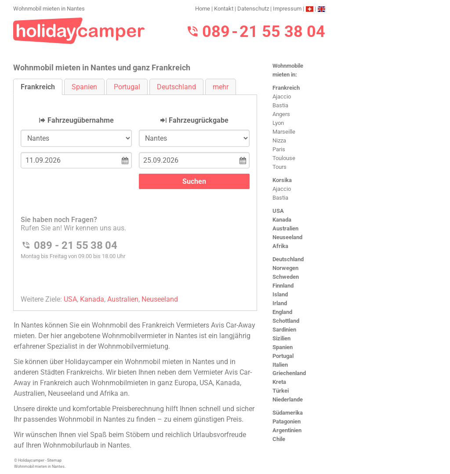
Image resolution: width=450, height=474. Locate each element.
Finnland (283, 285)
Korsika (282, 180)
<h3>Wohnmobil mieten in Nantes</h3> (135, 195)
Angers (281, 114)
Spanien (282, 347)
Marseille (283, 131)
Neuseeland (287, 237)
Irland (279, 303)
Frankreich (286, 87)
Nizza (279, 140)
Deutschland (288, 259)
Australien (285, 228)
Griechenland (289, 373)
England (282, 312)
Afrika (280, 246)
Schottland (285, 320)
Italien (280, 364)
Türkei (280, 390)
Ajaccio (281, 96)
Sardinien (284, 329)
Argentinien (286, 430)
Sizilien (281, 338)
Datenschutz (253, 8)
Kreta (279, 382)
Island (280, 294)
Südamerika (287, 412)
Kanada (281, 219)
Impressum (287, 8)
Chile (278, 439)
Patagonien (286, 421)
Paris (278, 149)
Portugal (283, 356)
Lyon (278, 123)
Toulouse (283, 158)
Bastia (280, 105)
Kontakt (223, 8)
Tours (279, 167)
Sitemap (54, 460)
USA (278, 211)
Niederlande (287, 399)
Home (202, 8)
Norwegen (285, 268)
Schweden (285, 276)
